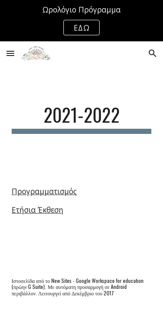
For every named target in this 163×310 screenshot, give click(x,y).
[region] (81, 20)
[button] (10, 53)
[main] (81, 118)
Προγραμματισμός (44, 191)
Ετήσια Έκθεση (37, 210)
